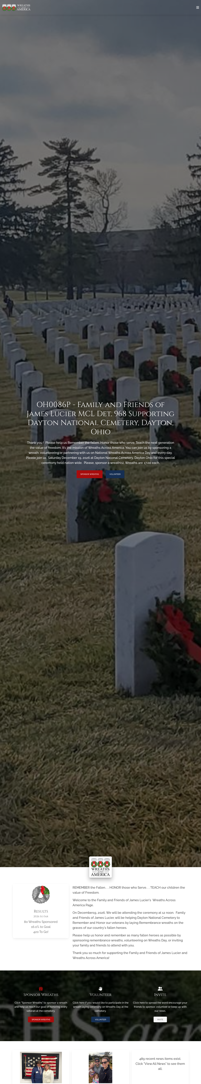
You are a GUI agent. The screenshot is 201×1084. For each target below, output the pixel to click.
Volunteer (115, 474)
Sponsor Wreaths (89, 474)
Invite (160, 1020)
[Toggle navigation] (197, 7)
